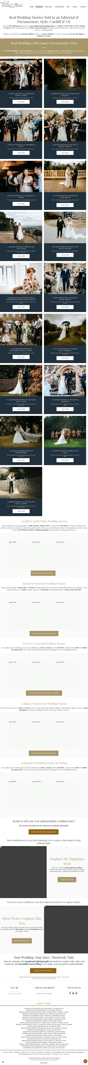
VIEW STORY (21, 102)
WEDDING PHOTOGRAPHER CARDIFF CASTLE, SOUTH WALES (44, 1035)
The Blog (54, 1054)
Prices (60, 1054)
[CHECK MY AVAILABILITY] (43, 970)
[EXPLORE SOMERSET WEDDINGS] (44, 633)
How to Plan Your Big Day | (42, 1054)
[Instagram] (73, 993)
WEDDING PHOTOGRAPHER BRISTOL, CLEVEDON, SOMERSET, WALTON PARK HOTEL (44, 1044)
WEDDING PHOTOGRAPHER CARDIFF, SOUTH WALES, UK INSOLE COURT (43, 1017)
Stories (11, 1052)
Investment (48, 1052)
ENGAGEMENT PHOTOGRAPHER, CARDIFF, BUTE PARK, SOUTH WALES (44, 1047)
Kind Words (40, 1052)
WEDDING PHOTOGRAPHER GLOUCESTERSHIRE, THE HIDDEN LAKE (44, 1008)
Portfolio (17, 1052)
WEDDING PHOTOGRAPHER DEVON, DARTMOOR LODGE (44, 1026)
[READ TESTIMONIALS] (22, 940)
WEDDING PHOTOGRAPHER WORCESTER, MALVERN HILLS (44, 1038)
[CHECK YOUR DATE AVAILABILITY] (44, 832)
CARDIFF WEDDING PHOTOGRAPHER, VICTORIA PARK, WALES (44, 1042)
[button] (49, 6)
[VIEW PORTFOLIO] (67, 879)
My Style (32, 1052)
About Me (24, 1052)
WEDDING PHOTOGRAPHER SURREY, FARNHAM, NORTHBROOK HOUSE (44, 1015)
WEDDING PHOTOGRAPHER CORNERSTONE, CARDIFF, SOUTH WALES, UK (44, 1013)
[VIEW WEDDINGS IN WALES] (43, 573)
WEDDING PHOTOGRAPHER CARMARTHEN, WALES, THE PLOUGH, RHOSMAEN (44, 1028)
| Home (5, 1052)
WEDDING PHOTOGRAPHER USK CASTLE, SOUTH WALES (44, 1029)
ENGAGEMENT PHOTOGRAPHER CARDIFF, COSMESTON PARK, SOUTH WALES (44, 1045)
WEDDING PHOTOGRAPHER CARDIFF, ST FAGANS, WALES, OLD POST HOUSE (44, 1037)
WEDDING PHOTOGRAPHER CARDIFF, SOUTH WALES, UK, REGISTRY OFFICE (44, 1040)
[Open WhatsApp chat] (3, 1062)
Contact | (67, 1054)
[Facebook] (70, 993)
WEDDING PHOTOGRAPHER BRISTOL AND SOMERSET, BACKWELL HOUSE (44, 1019)
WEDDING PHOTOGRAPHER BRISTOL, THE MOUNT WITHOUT (44, 1010)
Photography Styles (59, 1052)
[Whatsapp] (76, 993)
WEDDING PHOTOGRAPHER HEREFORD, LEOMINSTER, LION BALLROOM (44, 1031)
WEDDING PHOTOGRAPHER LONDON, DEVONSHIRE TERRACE (44, 1021)
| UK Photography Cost (25, 1054)
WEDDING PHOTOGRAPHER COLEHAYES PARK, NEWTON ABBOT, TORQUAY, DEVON (44, 1012)
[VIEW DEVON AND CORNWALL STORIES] (44, 693)
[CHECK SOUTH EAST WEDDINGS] (43, 753)
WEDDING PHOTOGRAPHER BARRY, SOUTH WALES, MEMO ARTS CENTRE (44, 1033)
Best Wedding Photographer (75, 1052)
